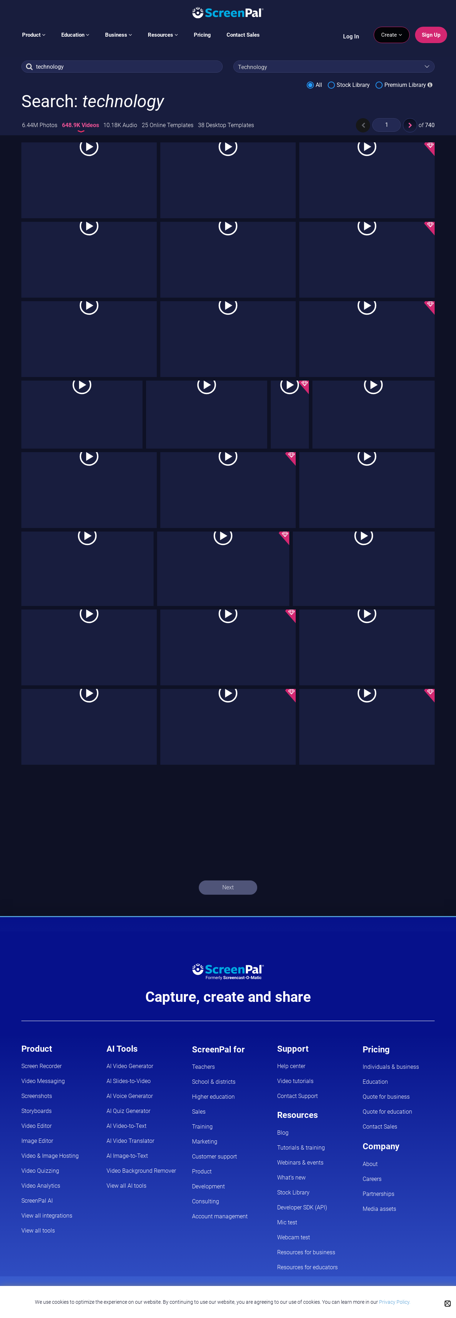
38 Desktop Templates (226, 125)
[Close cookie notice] (447, 1303)
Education (75, 35)
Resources (163, 35)
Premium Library (405, 85)
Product (34, 35)
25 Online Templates (167, 125)
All (319, 85)
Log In (351, 36)
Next (228, 887)
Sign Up (431, 35)
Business (118, 35)
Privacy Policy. (394, 1302)
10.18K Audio (120, 125)
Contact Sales (243, 35)
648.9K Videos (81, 125)
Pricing (202, 35)
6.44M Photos (39, 125)
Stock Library (353, 85)
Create (391, 35)
